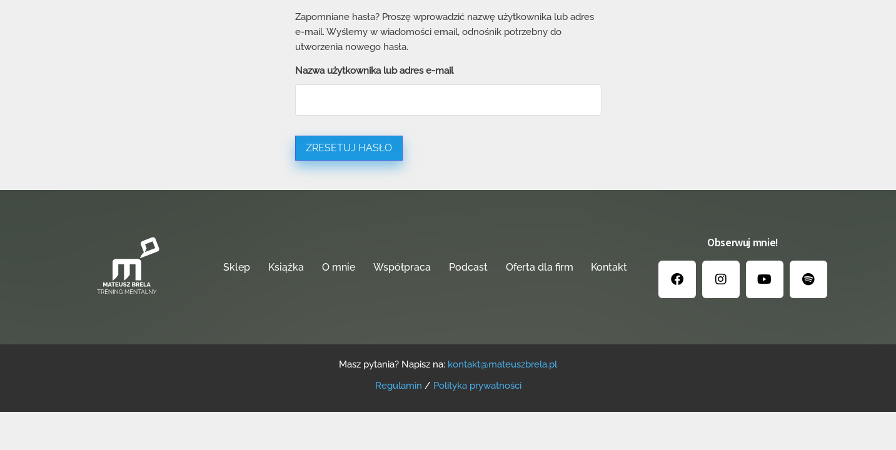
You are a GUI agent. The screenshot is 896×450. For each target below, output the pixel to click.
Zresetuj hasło (349, 148)
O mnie (338, 267)
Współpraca (402, 267)
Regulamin (398, 385)
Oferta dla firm (539, 267)
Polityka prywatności (477, 385)
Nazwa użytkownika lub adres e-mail (374, 70)
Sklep (236, 267)
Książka (286, 267)
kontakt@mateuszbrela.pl (502, 364)
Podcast (468, 267)
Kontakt (609, 267)
